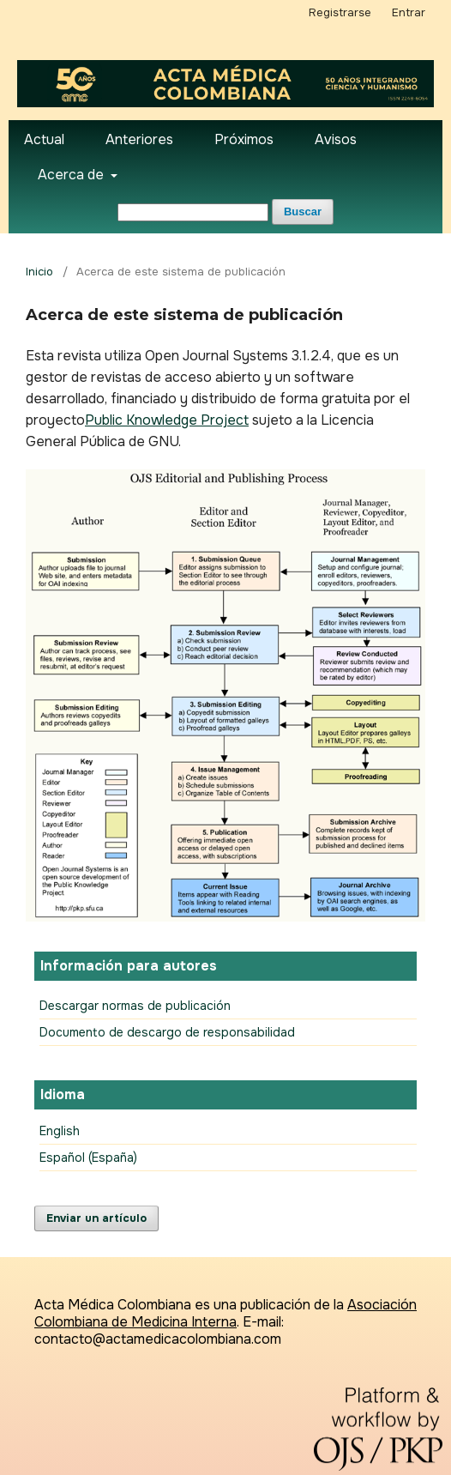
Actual (44, 139)
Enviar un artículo (96, 1218)
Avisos (336, 139)
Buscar (303, 211)
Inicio (39, 271)
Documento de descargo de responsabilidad (167, 1032)
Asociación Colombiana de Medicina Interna (225, 1313)
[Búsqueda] (192, 212)
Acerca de (72, 175)
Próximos (244, 139)
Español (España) (88, 1157)
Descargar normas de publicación (135, 1005)
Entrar (408, 12)
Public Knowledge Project (167, 420)
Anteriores (139, 139)
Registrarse (340, 12)
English (59, 1131)
